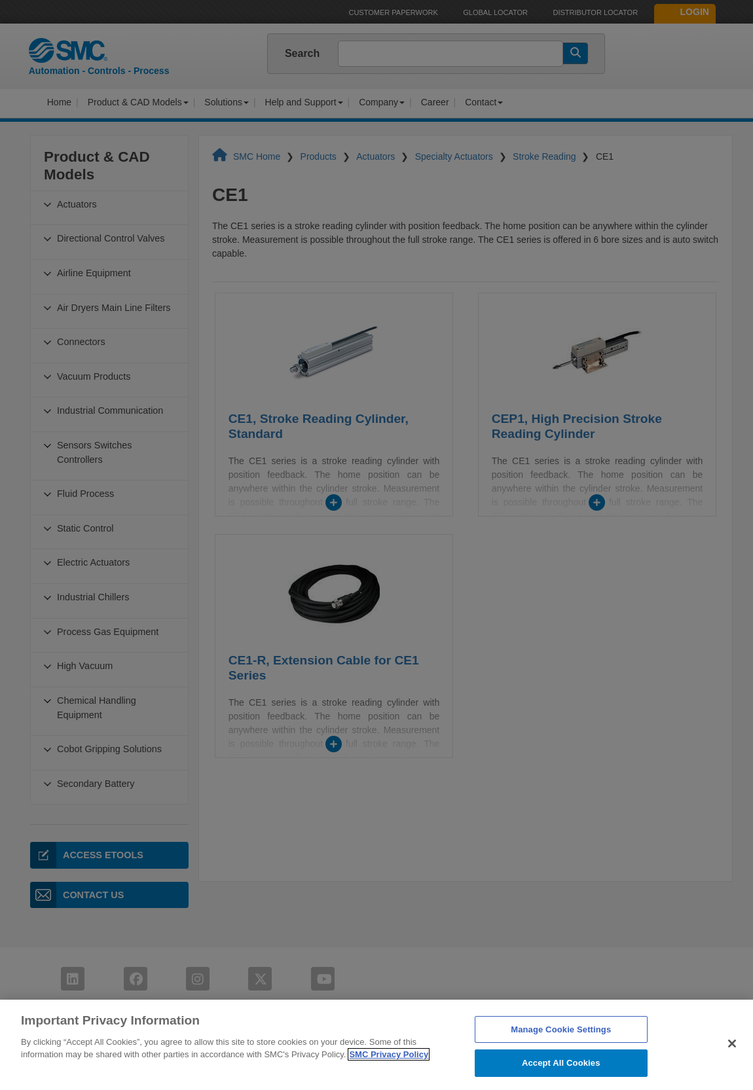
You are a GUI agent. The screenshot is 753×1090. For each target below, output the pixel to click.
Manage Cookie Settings (561, 1053)
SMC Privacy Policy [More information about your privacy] (388, 1078)
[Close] (732, 1067)
